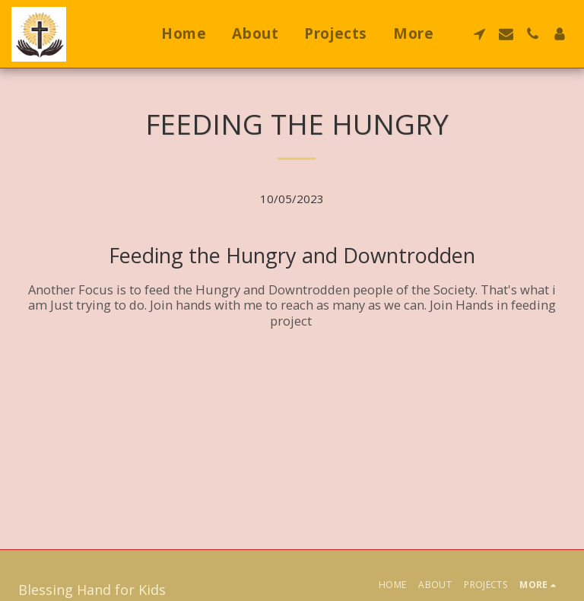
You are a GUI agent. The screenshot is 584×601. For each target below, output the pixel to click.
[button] (479, 34)
